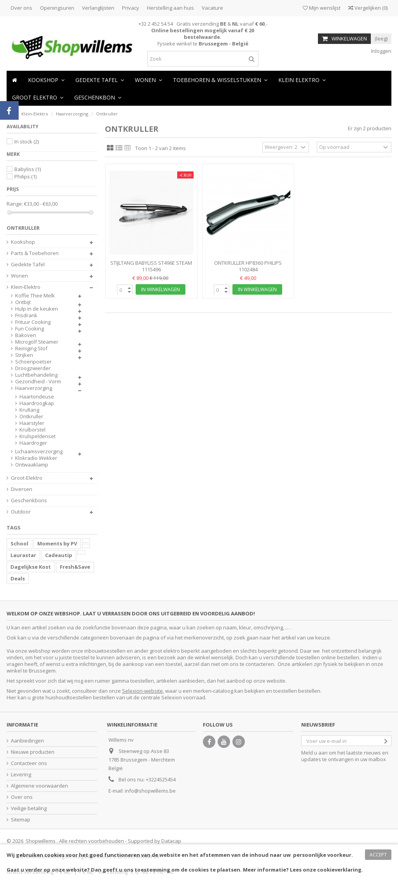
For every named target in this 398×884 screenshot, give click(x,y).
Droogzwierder (33, 368)
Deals (17, 578)
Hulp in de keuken (36, 309)
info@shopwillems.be (150, 790)
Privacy (130, 7)
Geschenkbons (29, 500)
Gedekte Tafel (28, 264)
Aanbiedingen (27, 740)
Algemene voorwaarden (39, 786)
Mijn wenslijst (321, 7)
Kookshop (23, 242)
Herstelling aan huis (170, 7)
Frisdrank (26, 315)
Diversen (21, 489)
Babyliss (27, 169)
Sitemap (20, 819)
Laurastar (23, 555)
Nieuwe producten (32, 752)
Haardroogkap (36, 403)
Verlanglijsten (98, 7)
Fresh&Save (75, 566)
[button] (148, 79)
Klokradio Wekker (36, 458)
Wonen (19, 276)
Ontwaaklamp (31, 464)
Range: (15, 204)
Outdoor (21, 511)
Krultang (29, 410)
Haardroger (33, 443)
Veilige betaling (29, 808)
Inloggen (380, 50)
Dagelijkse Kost (30, 566)
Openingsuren (57, 7)
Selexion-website (142, 690)
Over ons (21, 7)
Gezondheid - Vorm (38, 381)
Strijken (24, 355)
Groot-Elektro (26, 478)
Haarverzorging (33, 388)
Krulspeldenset (37, 436)
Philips (25, 176)
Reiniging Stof (31, 348)
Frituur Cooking (33, 322)
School (19, 543)
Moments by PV (57, 543)
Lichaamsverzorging (39, 451)
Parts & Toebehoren (35, 253)
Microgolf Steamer (36, 342)
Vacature (212, 7)
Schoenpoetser (33, 361)
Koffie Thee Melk (35, 295)
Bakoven (25, 335)
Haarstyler (31, 423)
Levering (21, 774)
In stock (26, 141)
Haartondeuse (36, 396)
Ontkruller (31, 416)
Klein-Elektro (25, 287)
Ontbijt (23, 302)
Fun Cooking (29, 328)
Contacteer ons (29, 763)
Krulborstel (32, 429)
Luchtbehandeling (36, 375)
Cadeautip (58, 555)
